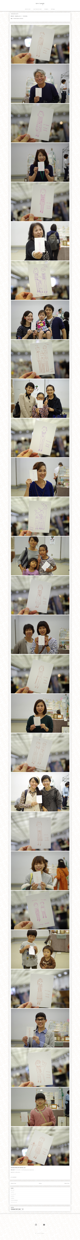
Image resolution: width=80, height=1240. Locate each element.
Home (40, 1183)
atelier (28, 9)
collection (38, 9)
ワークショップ (14, 1202)
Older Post (66, 1183)
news (46, 9)
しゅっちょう (13, 1194)
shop (53, 9)
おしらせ (12, 1190)
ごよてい (12, 1192)
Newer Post (13, 1183)
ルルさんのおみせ (14, 1200)
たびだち (12, 1196)
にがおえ (12, 1198)
